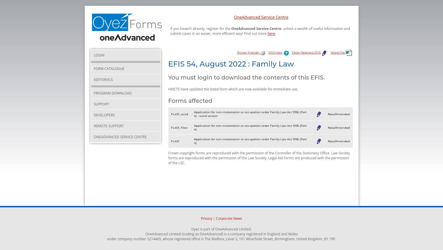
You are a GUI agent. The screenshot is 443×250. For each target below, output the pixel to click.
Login (99, 55)
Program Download (113, 93)
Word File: (342, 52)
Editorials (103, 79)
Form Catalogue (109, 68)
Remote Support (109, 126)
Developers (104, 115)
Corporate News (229, 218)
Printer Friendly (251, 52)
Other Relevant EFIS (310, 52)
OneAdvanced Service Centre (261, 17)
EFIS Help (279, 52)
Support (101, 104)
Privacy (206, 218)
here (271, 33)
